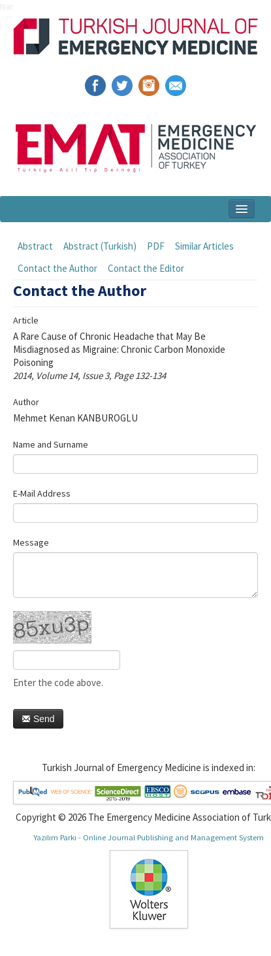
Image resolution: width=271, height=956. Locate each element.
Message (31, 542)
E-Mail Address (42, 493)
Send (38, 719)
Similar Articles (204, 246)
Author (26, 402)
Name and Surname (50, 444)
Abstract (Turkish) (99, 246)
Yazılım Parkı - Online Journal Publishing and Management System (148, 837)
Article (26, 320)
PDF (156, 246)
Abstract (35, 246)
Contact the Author (57, 268)
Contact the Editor (146, 268)
